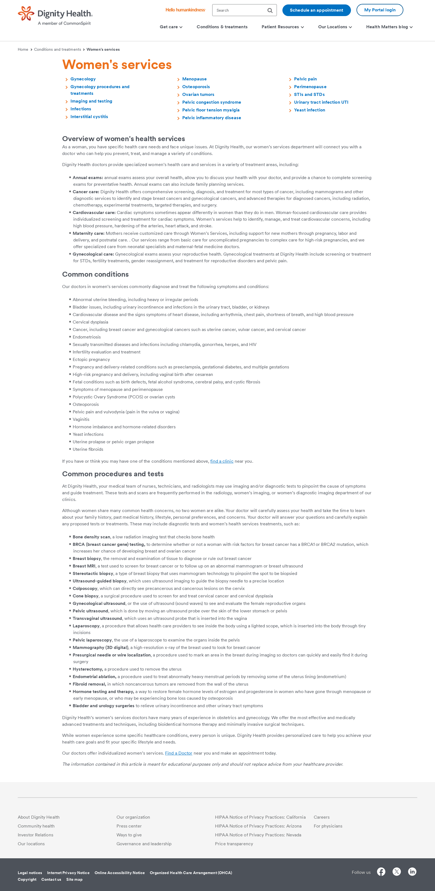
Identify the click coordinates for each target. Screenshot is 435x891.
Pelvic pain (305, 79)
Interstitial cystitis (89, 116)
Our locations (31, 843)
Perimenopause (310, 86)
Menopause (194, 79)
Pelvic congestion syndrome (211, 102)
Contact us (51, 879)
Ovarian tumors (198, 94)
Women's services (103, 49)
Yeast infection (309, 110)
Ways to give (129, 834)
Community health (36, 826)
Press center (129, 826)
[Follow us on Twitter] (397, 873)
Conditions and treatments (59, 49)
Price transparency (234, 843)
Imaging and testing (91, 101)
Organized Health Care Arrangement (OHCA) (191, 872)
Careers (322, 817)
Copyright (27, 879)
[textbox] (244, 10)
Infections (80, 108)
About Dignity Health (39, 817)
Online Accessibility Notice (120, 872)
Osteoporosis (196, 86)
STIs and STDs (309, 94)
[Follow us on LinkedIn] (412, 873)
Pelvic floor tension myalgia (211, 110)
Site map (74, 879)
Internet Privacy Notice (68, 872)
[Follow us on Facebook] (381, 873)
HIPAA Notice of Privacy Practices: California (260, 817)
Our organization (133, 817)
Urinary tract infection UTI (321, 102)
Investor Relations (35, 834)
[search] (272, 10)
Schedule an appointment (316, 10)
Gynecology (83, 79)
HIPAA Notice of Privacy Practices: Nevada (258, 834)
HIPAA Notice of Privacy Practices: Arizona (258, 826)
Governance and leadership (144, 843)
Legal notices (30, 872)
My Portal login (380, 9)
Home (25, 49)
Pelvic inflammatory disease (211, 117)
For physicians (328, 826)
